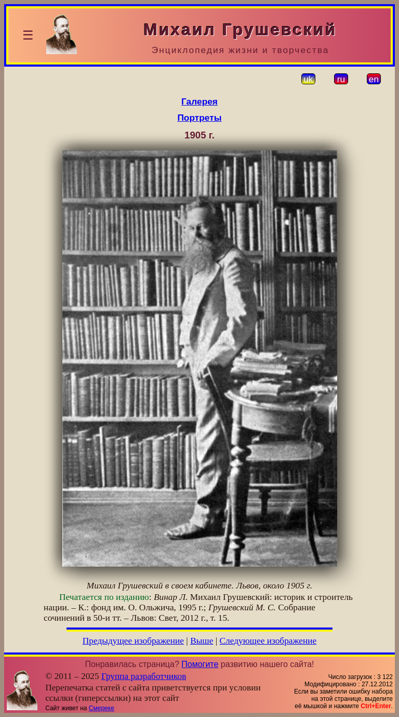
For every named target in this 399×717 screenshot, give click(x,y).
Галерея (199, 101)
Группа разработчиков (143, 676)
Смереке (101, 708)
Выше (201, 641)
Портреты (199, 117)
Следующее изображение (268, 641)
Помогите (199, 664)
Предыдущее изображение (133, 641)
